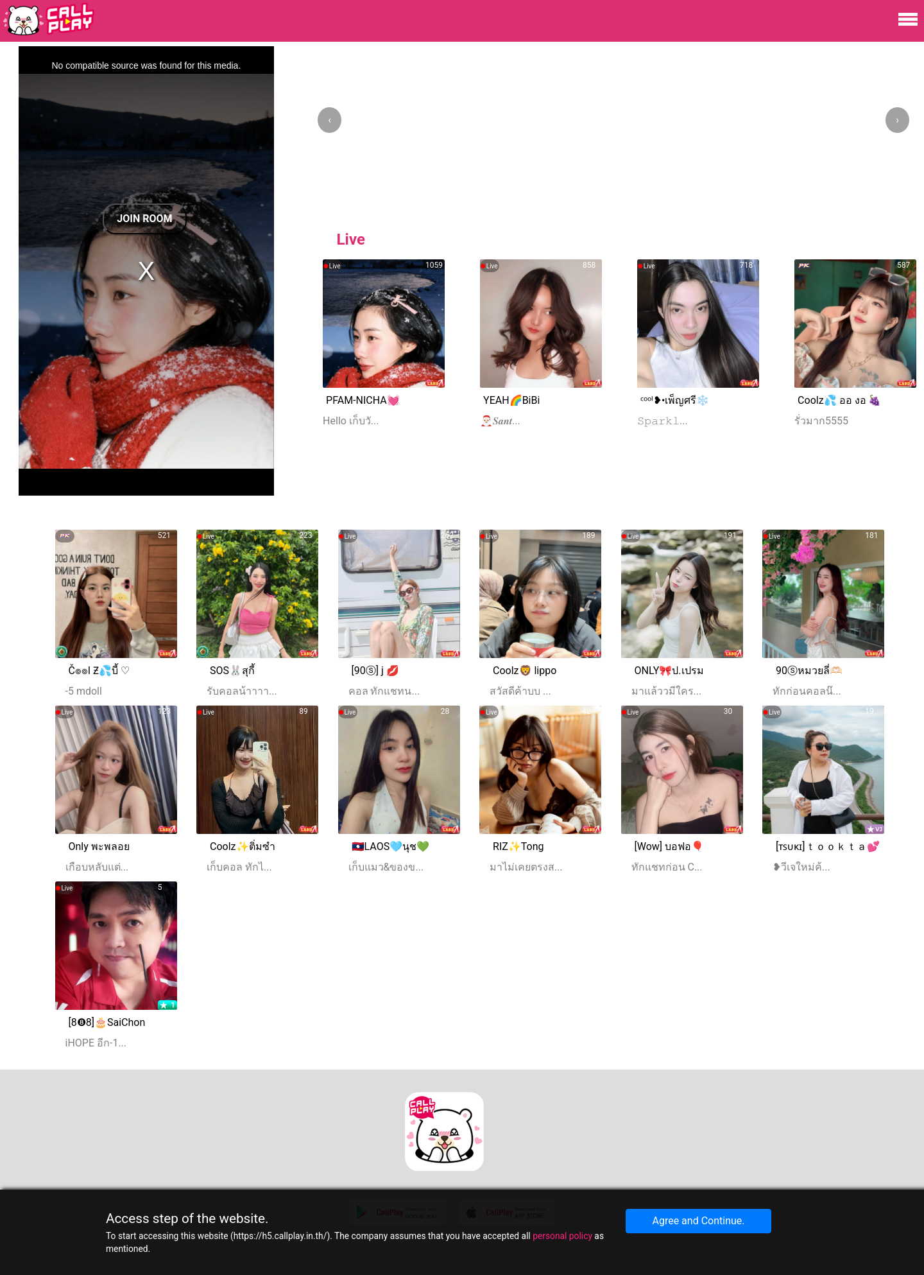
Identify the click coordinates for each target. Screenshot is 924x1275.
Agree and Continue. (698, 1221)
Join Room (144, 218)
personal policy (562, 1236)
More (878, 503)
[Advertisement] (620, 448)
